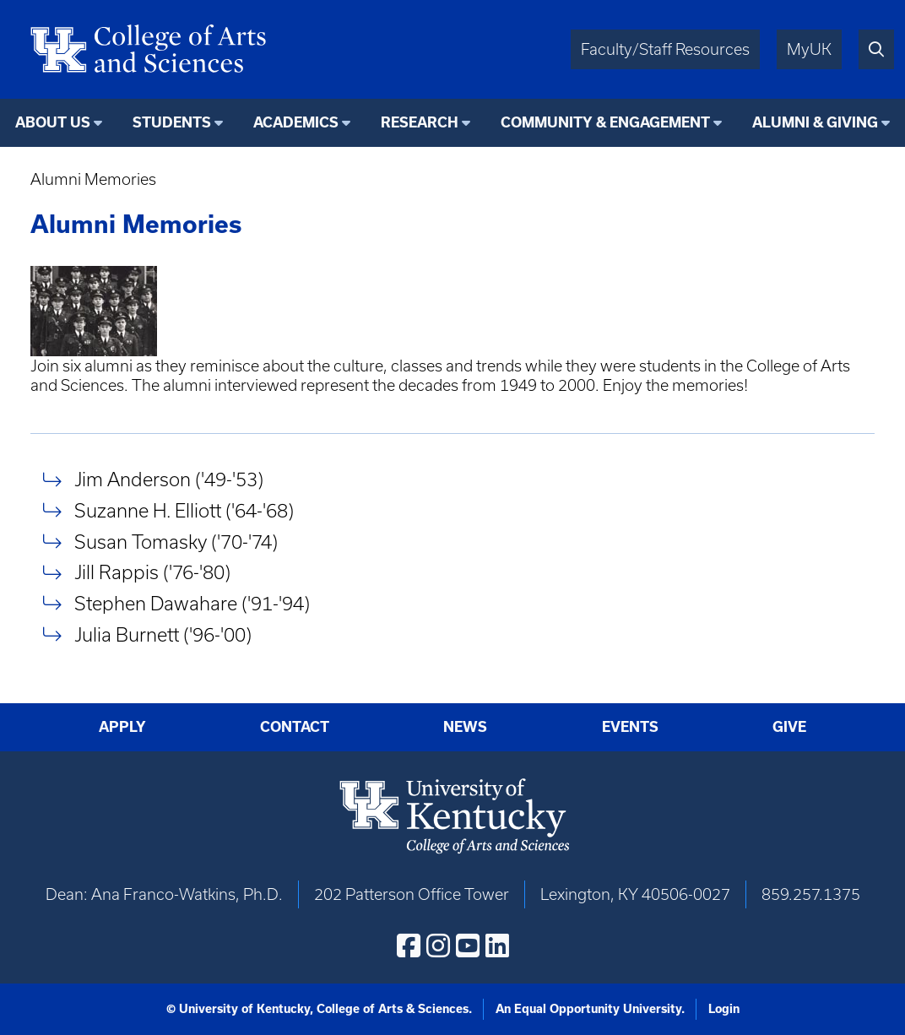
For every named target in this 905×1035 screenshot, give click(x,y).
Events (630, 726)
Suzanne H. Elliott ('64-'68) (184, 510)
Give (789, 726)
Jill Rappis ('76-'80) (152, 572)
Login (724, 1009)
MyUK (809, 49)
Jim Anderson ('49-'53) (168, 479)
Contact (294, 726)
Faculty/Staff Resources (665, 49)
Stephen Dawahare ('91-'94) (192, 603)
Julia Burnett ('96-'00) (163, 634)
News (465, 726)
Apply (122, 726)
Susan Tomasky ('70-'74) (176, 541)
